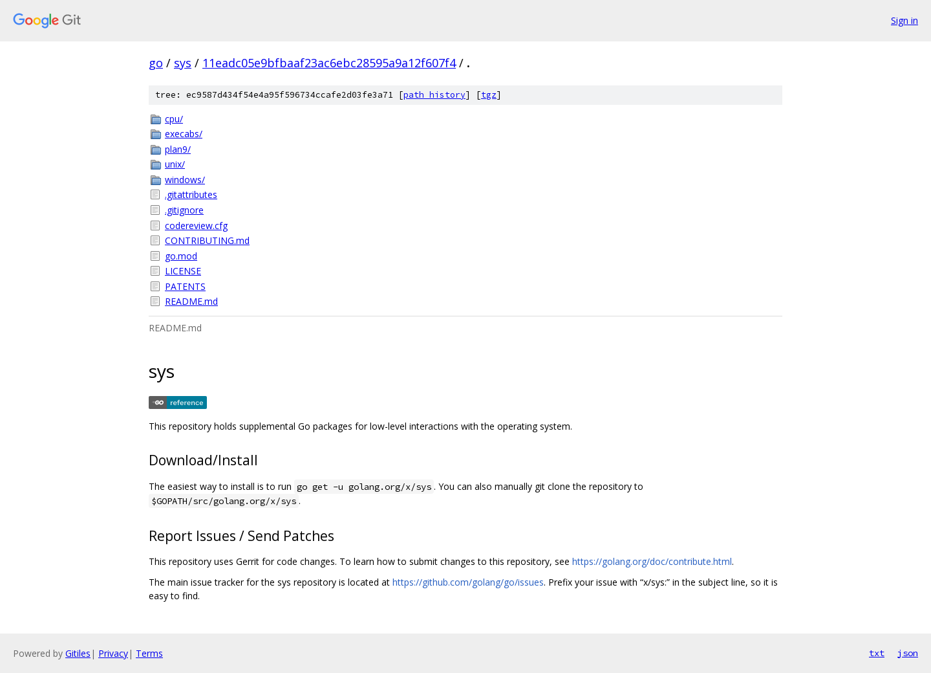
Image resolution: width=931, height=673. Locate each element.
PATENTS (185, 286)
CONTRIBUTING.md (207, 240)
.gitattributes (191, 194)
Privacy (113, 653)
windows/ (185, 179)
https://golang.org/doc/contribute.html (652, 561)
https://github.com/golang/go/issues (468, 582)
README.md (191, 301)
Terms (149, 653)
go (156, 63)
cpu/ (174, 119)
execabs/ (183, 133)
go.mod (181, 256)
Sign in (904, 20)
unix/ (175, 164)
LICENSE (183, 271)
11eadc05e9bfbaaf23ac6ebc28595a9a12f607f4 (329, 63)
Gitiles (78, 653)
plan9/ (178, 149)
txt (876, 653)
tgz (489, 94)
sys (182, 63)
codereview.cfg (196, 225)
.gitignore (184, 210)
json (907, 653)
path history (434, 94)
